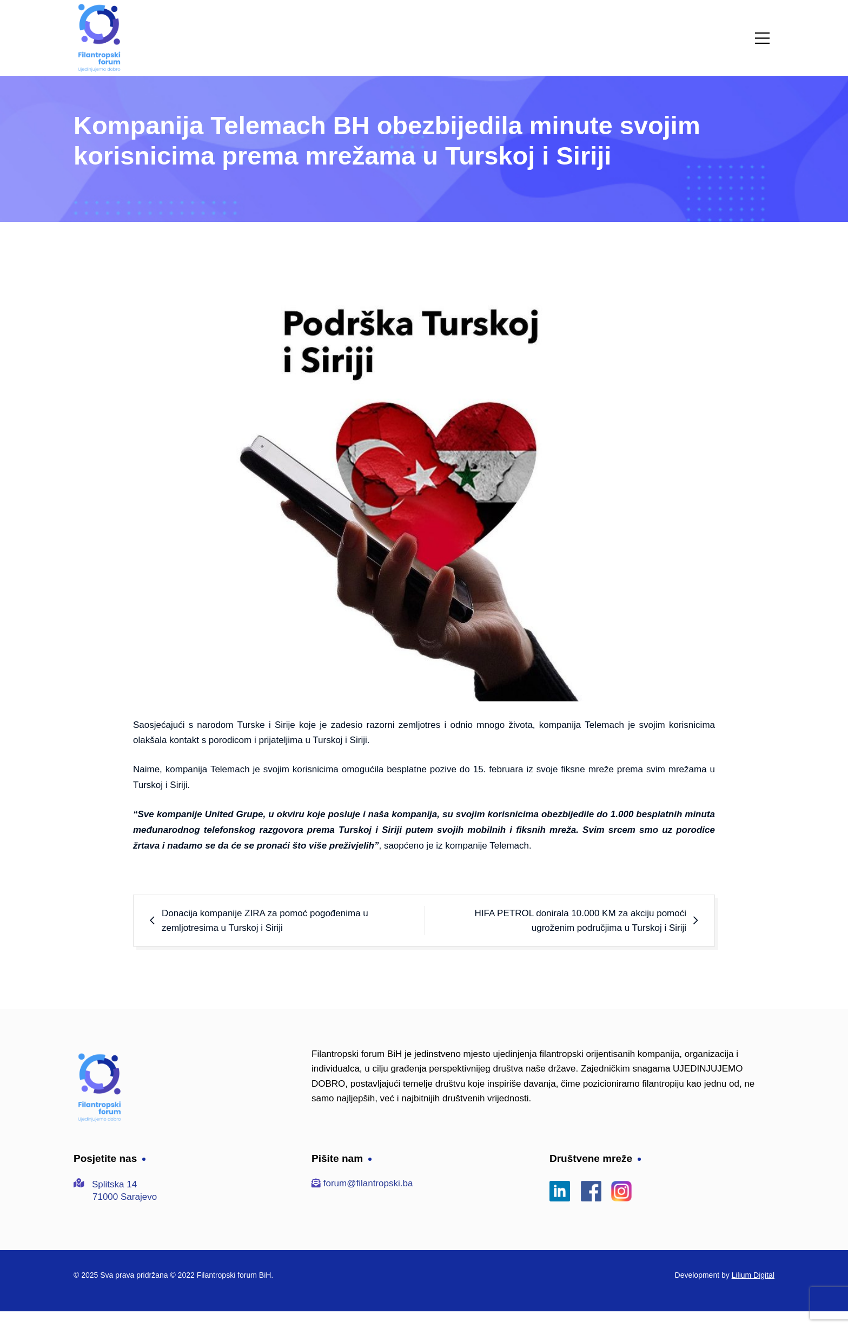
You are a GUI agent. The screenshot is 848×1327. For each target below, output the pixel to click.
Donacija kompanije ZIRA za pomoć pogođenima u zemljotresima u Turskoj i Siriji (265, 920)
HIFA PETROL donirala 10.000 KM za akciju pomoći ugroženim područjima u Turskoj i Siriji (581, 920)
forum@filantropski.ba (368, 1183)
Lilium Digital (753, 1275)
